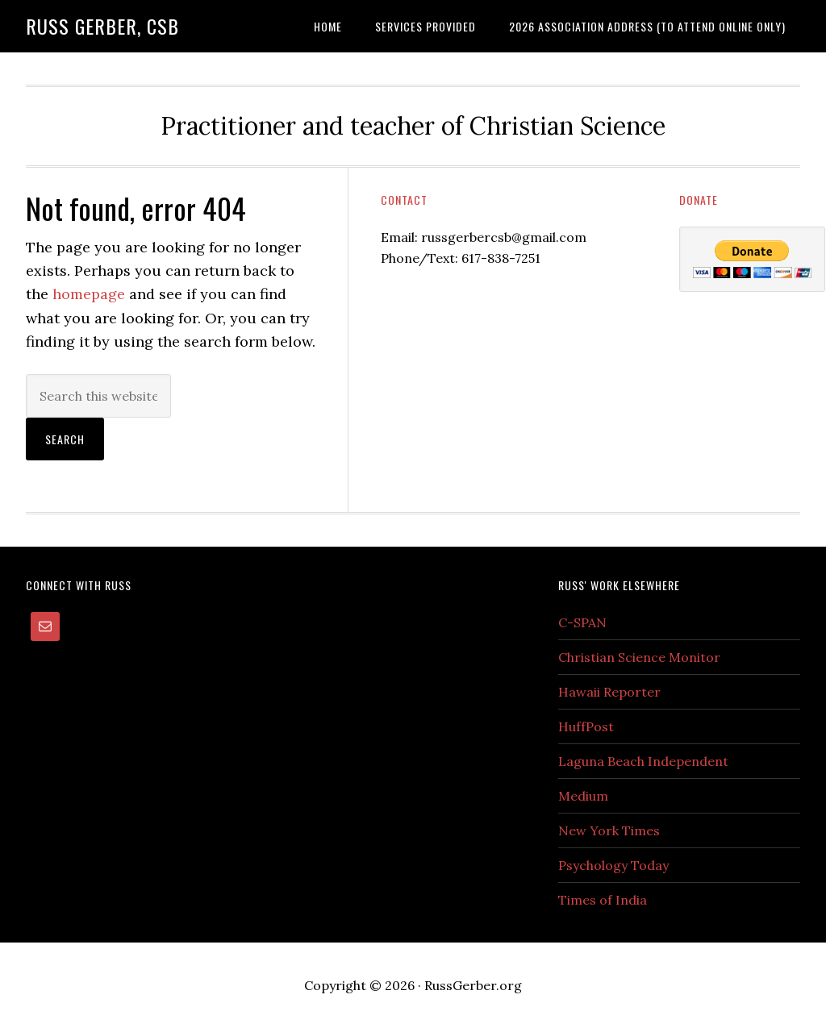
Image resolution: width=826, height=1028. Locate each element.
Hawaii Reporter (609, 692)
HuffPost (586, 726)
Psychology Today (613, 865)
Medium (583, 796)
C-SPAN (582, 622)
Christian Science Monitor (639, 657)
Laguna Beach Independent (643, 761)
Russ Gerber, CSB (102, 25)
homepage (88, 294)
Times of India (602, 900)
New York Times (609, 830)
